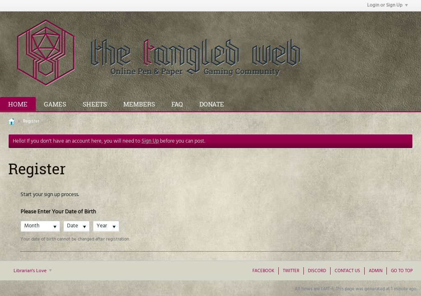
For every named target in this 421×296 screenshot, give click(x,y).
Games (55, 104)
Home (18, 104)
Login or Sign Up (387, 5)
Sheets (95, 104)
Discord (317, 271)
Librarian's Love (33, 271)
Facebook (263, 271)
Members (139, 104)
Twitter (291, 271)
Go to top (402, 271)
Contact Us (347, 271)
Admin (375, 271)
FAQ (177, 104)
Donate (211, 104)
